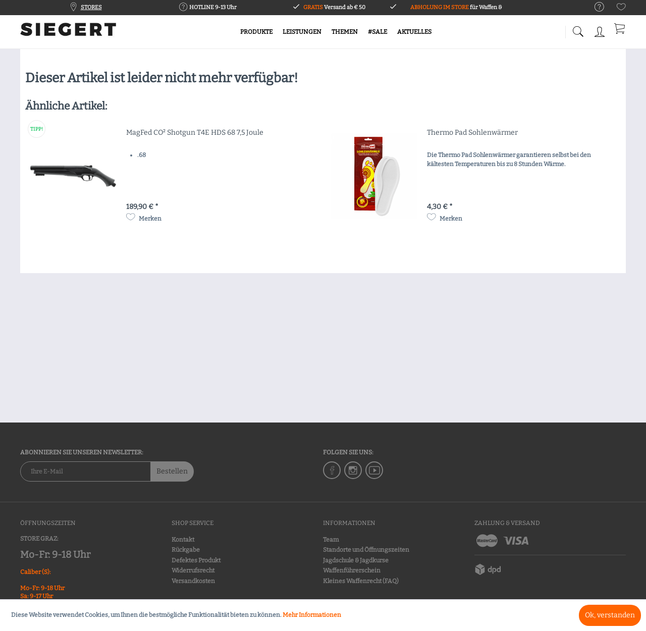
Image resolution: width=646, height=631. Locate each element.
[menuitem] (594, 7)
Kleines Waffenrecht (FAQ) (361, 581)
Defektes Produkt (196, 560)
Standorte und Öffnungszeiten (366, 549)
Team (331, 539)
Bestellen (172, 471)
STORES (91, 7)
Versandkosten (193, 581)
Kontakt (183, 539)
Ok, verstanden (610, 615)
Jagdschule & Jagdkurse (356, 560)
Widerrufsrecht (193, 570)
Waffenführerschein (352, 570)
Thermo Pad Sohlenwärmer (472, 132)
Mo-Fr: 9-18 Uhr (55, 554)
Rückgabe (186, 549)
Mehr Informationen (312, 614)
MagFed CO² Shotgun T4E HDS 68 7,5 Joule (194, 132)
